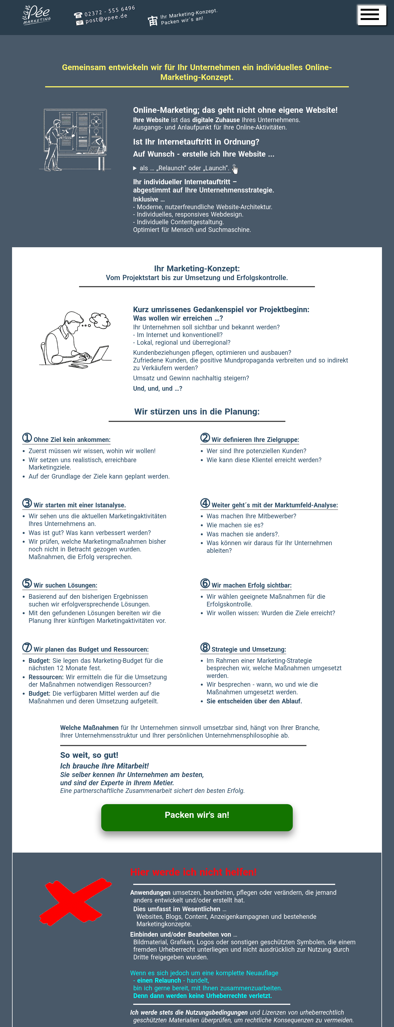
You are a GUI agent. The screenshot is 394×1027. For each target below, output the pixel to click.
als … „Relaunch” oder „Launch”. (189, 168)
